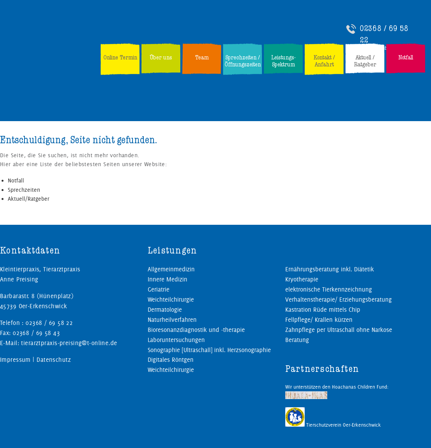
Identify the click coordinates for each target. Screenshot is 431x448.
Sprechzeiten (24, 189)
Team (202, 57)
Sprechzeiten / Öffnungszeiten (243, 61)
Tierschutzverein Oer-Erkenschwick (333, 425)
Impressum (15, 359)
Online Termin (120, 57)
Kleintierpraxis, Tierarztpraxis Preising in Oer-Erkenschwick (65, 41)
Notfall (405, 57)
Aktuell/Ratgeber (28, 198)
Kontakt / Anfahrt (324, 61)
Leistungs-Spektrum (283, 61)
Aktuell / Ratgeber (365, 61)
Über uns (161, 57)
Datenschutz (54, 359)
